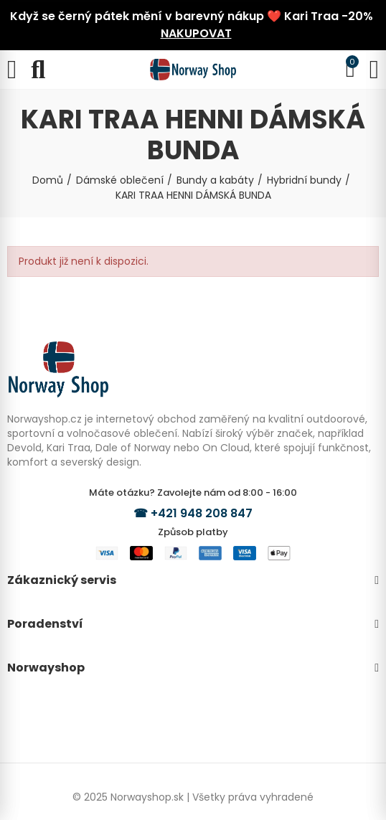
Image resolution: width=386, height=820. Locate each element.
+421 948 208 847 (202, 513)
